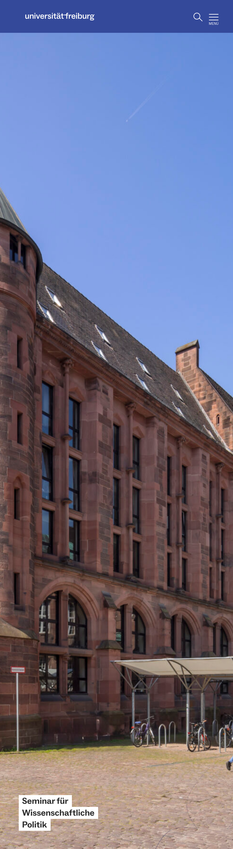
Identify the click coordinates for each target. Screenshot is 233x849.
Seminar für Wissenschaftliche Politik (58, 812)
